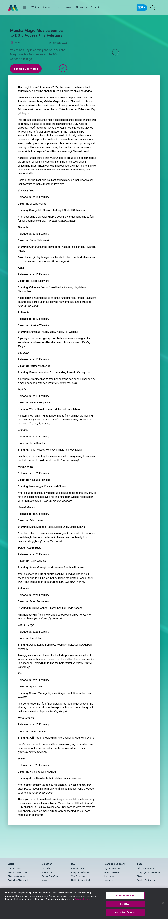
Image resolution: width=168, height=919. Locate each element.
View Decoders (78, 876)
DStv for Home (77, 868)
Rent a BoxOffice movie (18, 880)
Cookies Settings (125, 895)
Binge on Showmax (16, 876)
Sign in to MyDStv (112, 868)
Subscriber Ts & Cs (145, 868)
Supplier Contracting (146, 880)
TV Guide (46, 868)
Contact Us (109, 880)
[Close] (162, 903)
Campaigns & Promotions (148, 872)
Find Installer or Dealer (81, 880)
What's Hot (47, 872)
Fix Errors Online (111, 872)
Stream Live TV (14, 868)
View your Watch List (17, 872)
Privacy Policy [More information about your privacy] (82, 899)
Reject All (125, 904)
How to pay (109, 876)
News (44, 880)
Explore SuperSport (50, 876)
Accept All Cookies (125, 912)
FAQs (139, 876)
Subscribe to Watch (26, 68)
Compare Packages (80, 872)
